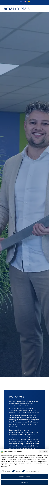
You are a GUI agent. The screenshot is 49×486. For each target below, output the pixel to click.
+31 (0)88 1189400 (20, 4)
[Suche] (40, 8)
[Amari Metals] (20, 8)
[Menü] (44, 9)
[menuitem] (40, 8)
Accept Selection (24, 477)
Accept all (24, 482)
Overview (43, 451)
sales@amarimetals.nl (31, 4)
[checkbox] (5, 471)
